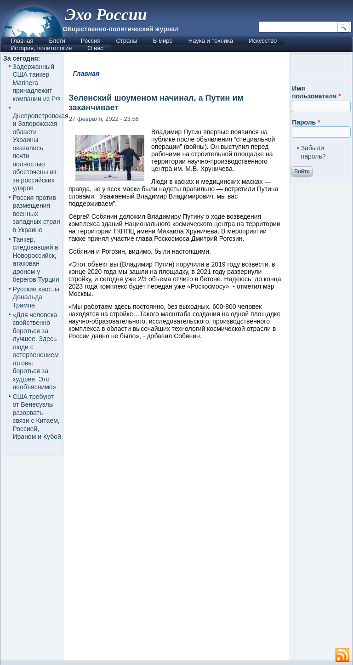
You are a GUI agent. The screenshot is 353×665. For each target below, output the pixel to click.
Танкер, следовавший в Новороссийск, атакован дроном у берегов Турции (36, 260)
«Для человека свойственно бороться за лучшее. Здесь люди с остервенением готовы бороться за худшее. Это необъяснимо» (36, 351)
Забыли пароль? (313, 152)
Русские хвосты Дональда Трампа (36, 297)
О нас (95, 48)
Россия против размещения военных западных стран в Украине (36, 213)
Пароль (306, 122)
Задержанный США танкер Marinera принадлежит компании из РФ (37, 82)
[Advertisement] (176, 580)
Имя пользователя (316, 92)
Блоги (57, 40)
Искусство (263, 40)
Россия (91, 40)
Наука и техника (210, 40)
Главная (22, 40)
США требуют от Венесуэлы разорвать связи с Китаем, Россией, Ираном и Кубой (37, 417)
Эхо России (106, 15)
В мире (163, 40)
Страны (126, 40)
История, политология (41, 48)
